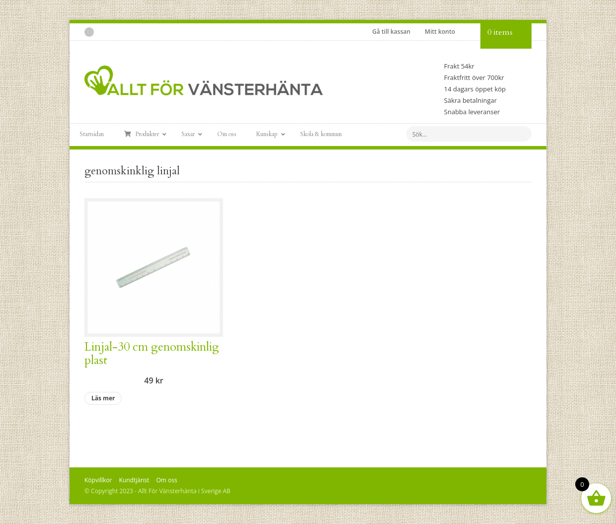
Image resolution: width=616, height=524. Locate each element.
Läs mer (103, 398)
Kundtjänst (134, 480)
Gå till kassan (391, 31)
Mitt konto (440, 31)
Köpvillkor (98, 480)
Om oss (166, 480)
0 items (500, 32)
